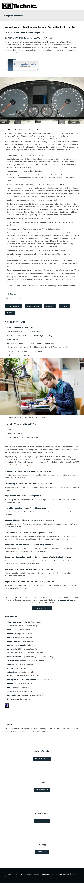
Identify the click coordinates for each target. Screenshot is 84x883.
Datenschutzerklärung (64, 600)
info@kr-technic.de (42, 790)
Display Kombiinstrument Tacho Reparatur (23, 496)
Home (16, 32)
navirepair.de (12, 649)
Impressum (9, 874)
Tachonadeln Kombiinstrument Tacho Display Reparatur (28, 532)
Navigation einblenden (13, 15)
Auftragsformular (13, 306)
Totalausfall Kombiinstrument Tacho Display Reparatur (28, 471)
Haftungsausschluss (66, 874)
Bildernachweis (26, 874)
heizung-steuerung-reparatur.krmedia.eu (23, 680)
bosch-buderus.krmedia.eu (17, 695)
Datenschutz (9, 877)
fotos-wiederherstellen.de (17, 622)
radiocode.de (12, 672)
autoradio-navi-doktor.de (16, 653)
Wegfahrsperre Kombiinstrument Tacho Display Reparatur (29, 581)
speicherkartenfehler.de (16, 626)
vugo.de (10, 633)
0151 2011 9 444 (42, 852)
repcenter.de (12, 664)
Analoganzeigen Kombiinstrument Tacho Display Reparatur (30, 520)
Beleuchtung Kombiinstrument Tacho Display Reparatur (28, 483)
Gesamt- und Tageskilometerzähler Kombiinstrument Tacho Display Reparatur (38, 557)
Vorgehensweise (33, 306)
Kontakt (64, 306)
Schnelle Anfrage (42, 821)
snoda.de (10, 691)
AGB (16, 874)
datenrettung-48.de (14, 641)
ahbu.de (10, 683)
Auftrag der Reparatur (42, 759)
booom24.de (12, 637)
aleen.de (10, 630)
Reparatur (25, 32)
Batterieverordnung (49, 874)
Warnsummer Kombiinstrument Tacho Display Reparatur (29, 569)
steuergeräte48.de (14, 660)
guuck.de (10, 687)
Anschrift (50, 306)
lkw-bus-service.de (14, 656)
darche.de (10, 676)
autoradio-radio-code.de (16, 645)
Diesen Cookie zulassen (42, 608)
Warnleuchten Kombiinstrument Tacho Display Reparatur (29, 545)
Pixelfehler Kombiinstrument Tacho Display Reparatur (27, 508)
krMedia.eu (11, 668)
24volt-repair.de (13, 699)
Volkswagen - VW (37, 32)
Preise (10, 313)
